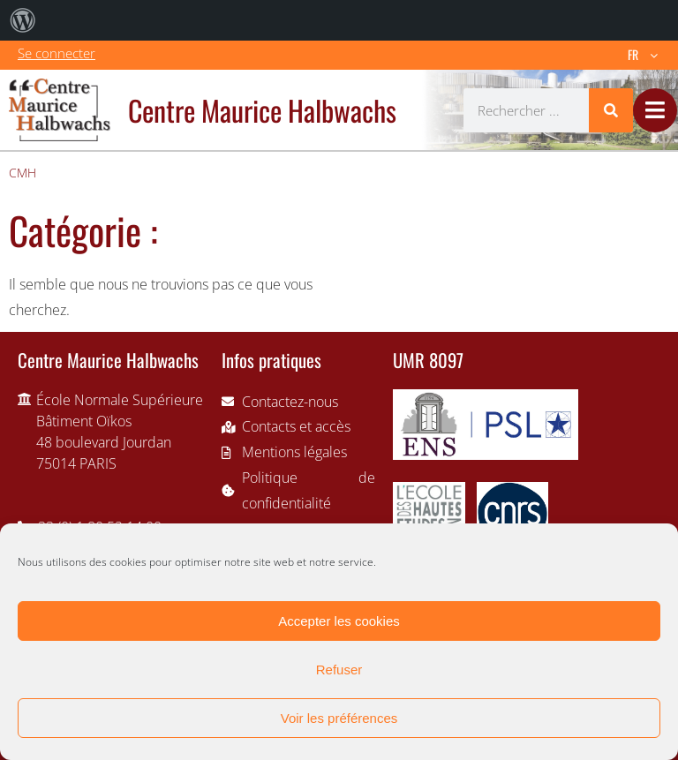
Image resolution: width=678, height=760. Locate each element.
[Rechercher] (611, 110)
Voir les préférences (339, 718)
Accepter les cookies (339, 620)
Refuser (339, 669)
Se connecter (56, 53)
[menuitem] (23, 20)
